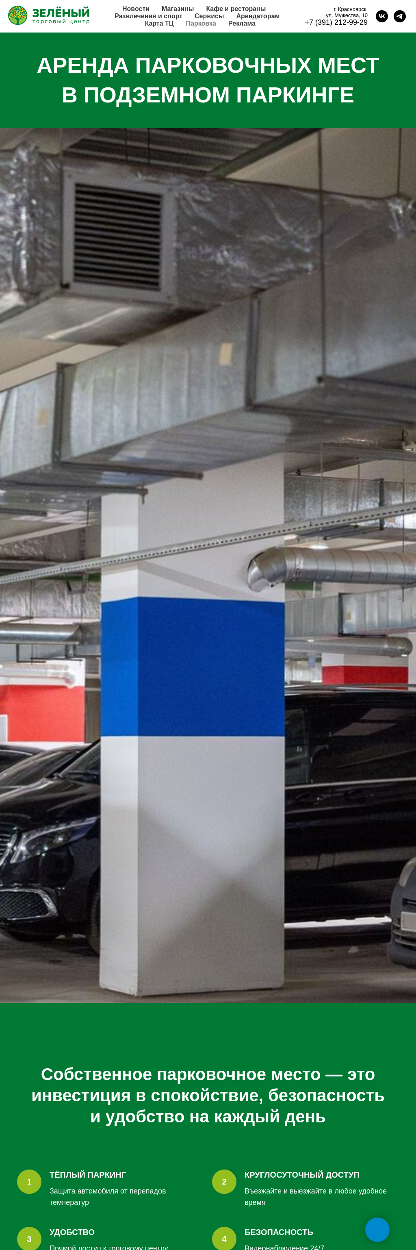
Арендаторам (258, 16)
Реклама (242, 23)
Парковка (201, 23)
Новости (136, 8)
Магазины (178, 8)
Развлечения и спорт (148, 16)
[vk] (382, 16)
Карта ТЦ (159, 23)
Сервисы (209, 16)
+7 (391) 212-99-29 (336, 22)
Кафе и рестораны (236, 8)
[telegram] (400, 16)
